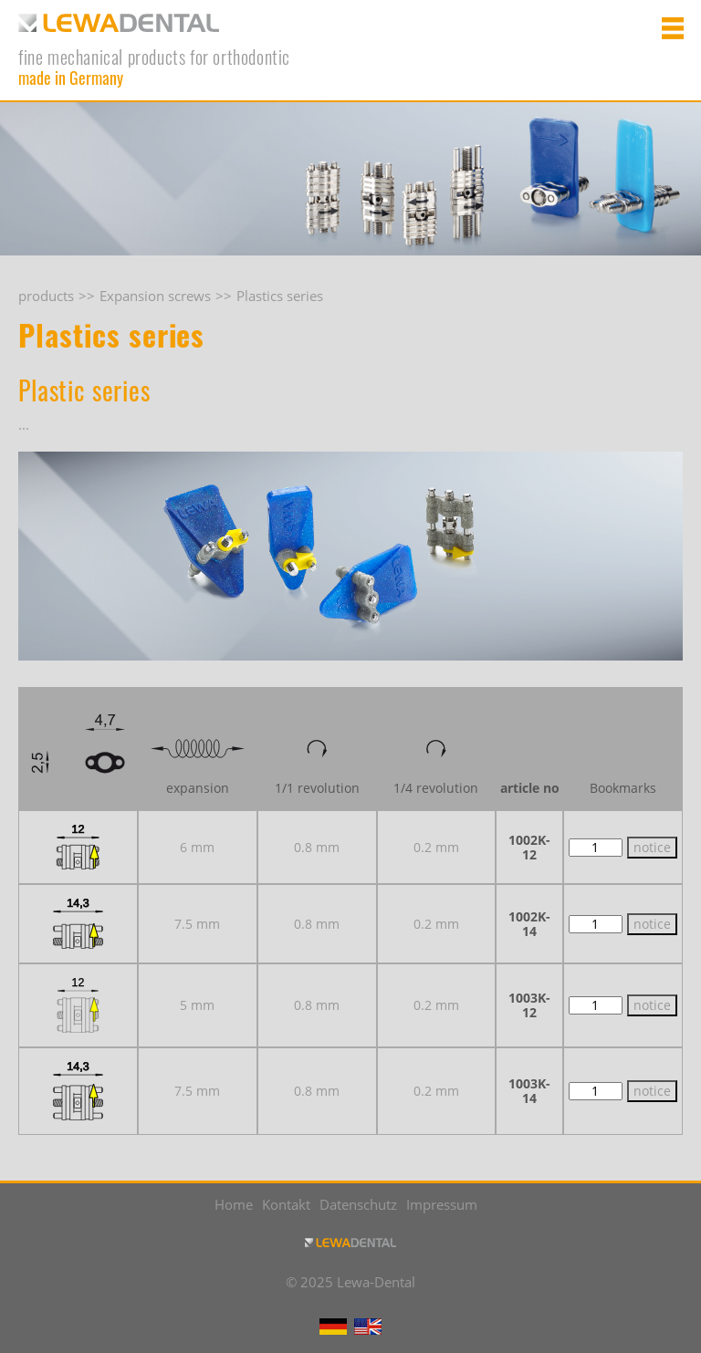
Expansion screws (155, 295)
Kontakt (286, 1204)
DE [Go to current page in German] (333, 1326)
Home (233, 1204)
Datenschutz (358, 1204)
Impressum (441, 1204)
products (46, 295)
